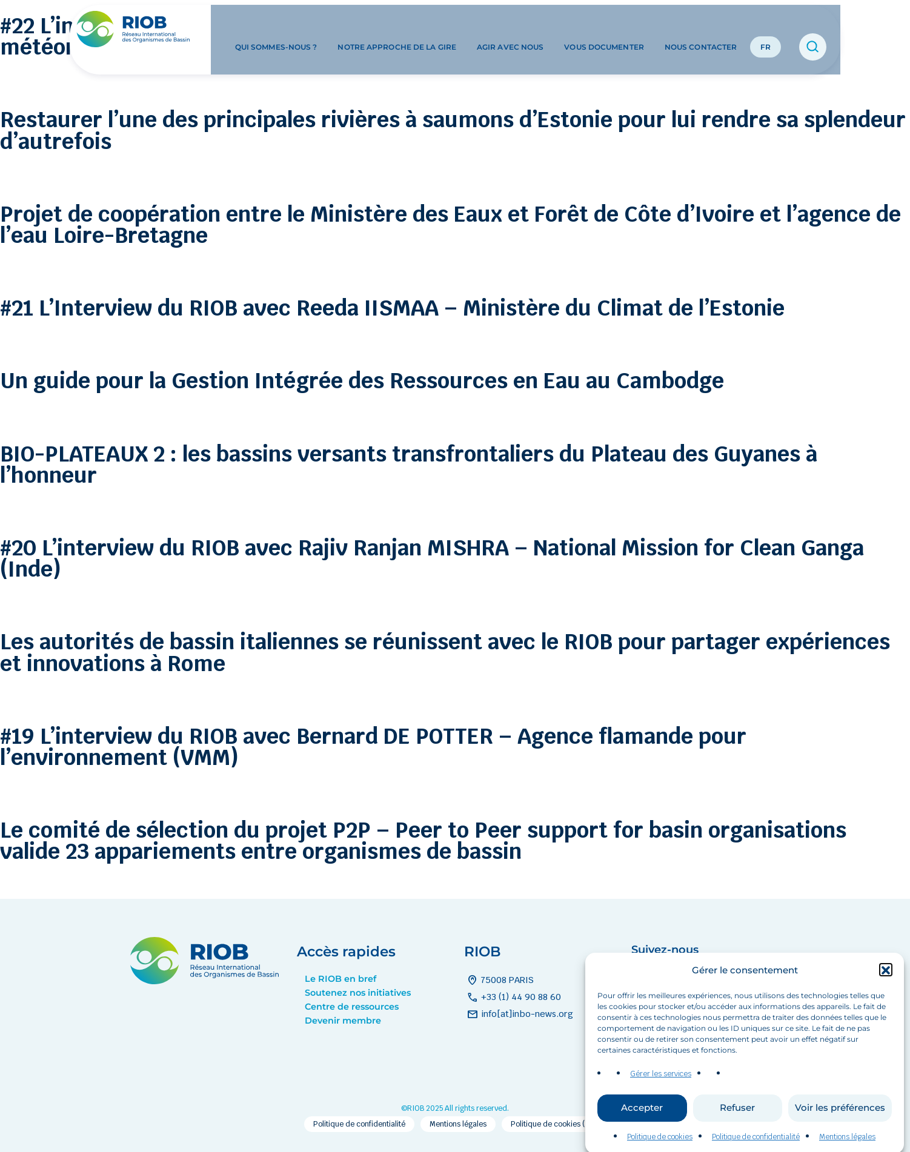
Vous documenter (604, 29)
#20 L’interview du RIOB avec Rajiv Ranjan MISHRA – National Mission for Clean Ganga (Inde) (432, 558)
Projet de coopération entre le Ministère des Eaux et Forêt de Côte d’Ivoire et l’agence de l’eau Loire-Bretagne (450, 224)
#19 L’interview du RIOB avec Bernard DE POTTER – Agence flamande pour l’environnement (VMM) (373, 747)
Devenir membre (343, 1020)
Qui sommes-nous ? (276, 29)
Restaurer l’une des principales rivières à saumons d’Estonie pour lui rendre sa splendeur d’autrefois (453, 130)
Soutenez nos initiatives (358, 992)
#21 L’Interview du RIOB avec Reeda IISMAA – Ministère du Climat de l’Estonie (392, 308)
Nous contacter (701, 29)
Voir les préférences (840, 1119)
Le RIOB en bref (340, 978)
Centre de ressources (352, 1006)
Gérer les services (660, 1086)
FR (765, 29)
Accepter (642, 1119)
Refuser (737, 1119)
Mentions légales (458, 1124)
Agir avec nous (510, 29)
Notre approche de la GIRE (396, 29)
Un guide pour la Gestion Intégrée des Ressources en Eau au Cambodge (362, 380)
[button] (886, 982)
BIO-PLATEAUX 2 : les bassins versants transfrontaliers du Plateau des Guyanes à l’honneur (408, 464)
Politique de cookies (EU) (554, 1124)
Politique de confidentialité (359, 1124)
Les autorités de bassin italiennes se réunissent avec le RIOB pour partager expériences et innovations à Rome (445, 652)
